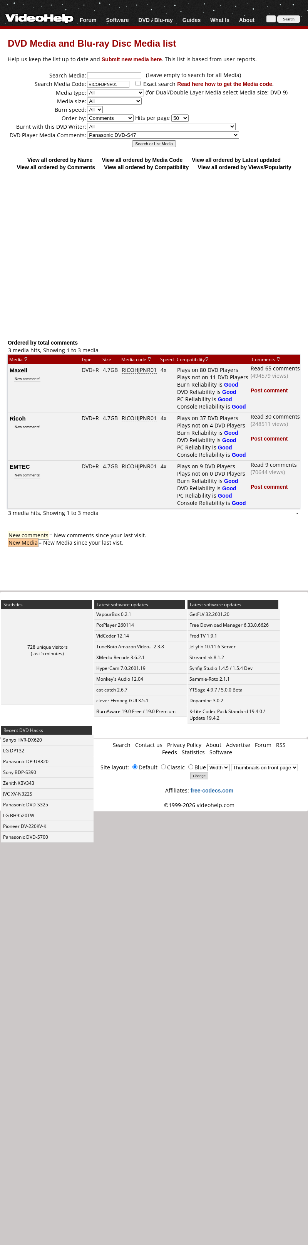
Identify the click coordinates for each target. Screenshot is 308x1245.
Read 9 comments (274, 464)
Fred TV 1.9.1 (203, 636)
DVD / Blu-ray (155, 20)
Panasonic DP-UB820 (26, 761)
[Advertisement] (75, 254)
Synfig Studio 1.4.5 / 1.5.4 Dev (221, 668)
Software (117, 20)
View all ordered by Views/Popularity (244, 167)
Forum (88, 20)
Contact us (148, 745)
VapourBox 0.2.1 (113, 614)
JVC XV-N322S (17, 794)
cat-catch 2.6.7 (111, 689)
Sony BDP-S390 (19, 772)
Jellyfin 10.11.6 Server (212, 646)
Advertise (238, 745)
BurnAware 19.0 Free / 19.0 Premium (136, 711)
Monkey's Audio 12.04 (119, 679)
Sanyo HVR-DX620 (22, 740)
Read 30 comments (275, 416)
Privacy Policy (184, 745)
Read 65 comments (275, 368)
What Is (219, 20)
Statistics (193, 752)
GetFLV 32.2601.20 (209, 614)
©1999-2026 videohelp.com (199, 805)
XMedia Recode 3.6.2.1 (120, 657)
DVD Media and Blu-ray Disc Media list (92, 43)
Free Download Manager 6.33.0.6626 (229, 625)
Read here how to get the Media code (224, 83)
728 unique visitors (47, 647)
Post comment (269, 390)
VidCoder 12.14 (112, 636)
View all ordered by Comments (56, 167)
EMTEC (20, 466)
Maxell (18, 370)
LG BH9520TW (18, 815)
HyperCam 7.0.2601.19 (121, 668)
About (246, 20)
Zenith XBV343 (18, 783)
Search (122, 745)
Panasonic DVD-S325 (25, 804)
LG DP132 (13, 750)
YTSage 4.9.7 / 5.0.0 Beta (216, 689)
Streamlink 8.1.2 (206, 657)
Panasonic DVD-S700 (25, 837)
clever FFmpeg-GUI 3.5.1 (122, 700)
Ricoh (18, 418)
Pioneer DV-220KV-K (24, 826)
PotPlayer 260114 (115, 625)
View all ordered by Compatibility (146, 167)
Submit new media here (132, 59)
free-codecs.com (212, 790)
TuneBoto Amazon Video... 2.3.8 (130, 646)
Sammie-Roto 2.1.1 (209, 679)
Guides (191, 20)
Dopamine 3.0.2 (206, 700)
